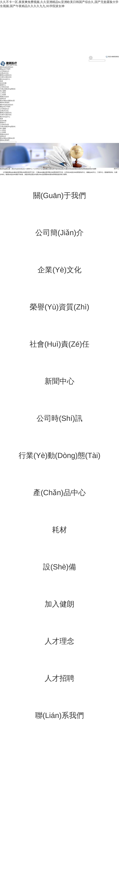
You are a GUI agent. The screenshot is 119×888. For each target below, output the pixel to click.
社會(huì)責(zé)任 (6, 77)
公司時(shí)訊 (4, 87)
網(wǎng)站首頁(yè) (6, 67)
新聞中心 (3, 85)
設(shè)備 (3, 83)
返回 (116, 168)
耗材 (1, 81)
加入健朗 (3, 91)
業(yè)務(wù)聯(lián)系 (7, 100)
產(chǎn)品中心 (5, 79)
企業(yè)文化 (4, 73)
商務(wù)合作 (4, 96)
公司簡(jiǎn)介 (4, 71)
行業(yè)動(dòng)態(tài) (7, 89)
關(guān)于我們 (5, 69)
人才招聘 (3, 95)
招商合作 (3, 98)
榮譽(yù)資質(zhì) (6, 75)
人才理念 (3, 93)
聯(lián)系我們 (4, 102)
